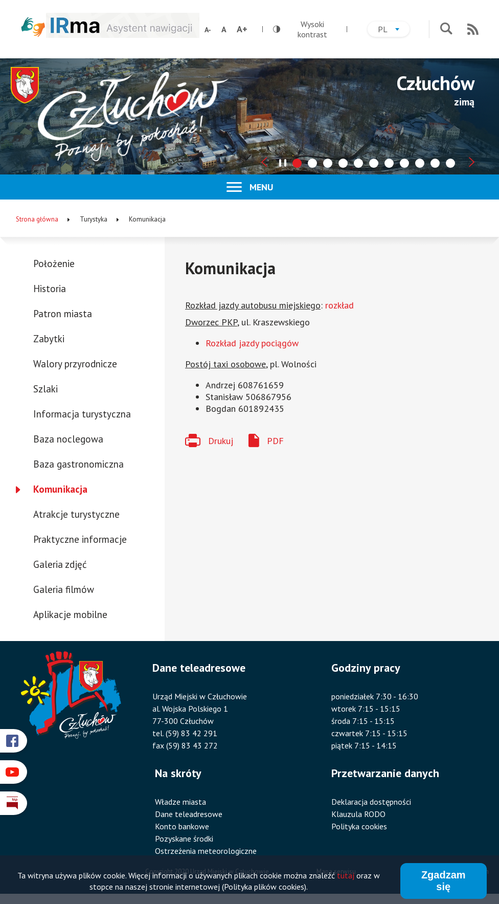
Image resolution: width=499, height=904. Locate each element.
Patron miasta (62, 313)
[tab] (297, 163)
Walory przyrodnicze (75, 364)
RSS (473, 29)
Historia (49, 288)
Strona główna (37, 219)
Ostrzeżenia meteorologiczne (206, 851)
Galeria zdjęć (60, 564)
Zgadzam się (443, 880)
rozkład (339, 305)
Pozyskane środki (184, 838)
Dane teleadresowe (188, 814)
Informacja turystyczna (82, 414)
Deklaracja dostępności (371, 802)
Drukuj (220, 441)
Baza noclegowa (68, 439)
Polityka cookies (359, 826)
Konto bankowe (182, 826)
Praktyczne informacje (80, 539)
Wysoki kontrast (300, 29)
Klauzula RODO (358, 814)
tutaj (345, 875)
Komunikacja (60, 489)
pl (394, 30)
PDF (275, 441)
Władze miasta (180, 802)
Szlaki (45, 389)
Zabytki (48, 339)
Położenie (54, 263)
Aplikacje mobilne (70, 614)
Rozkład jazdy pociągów (252, 343)
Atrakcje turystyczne (76, 514)
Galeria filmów (63, 589)
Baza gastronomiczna (78, 464)
